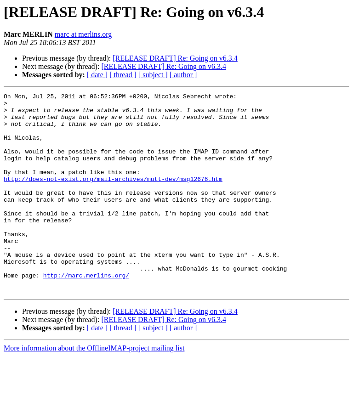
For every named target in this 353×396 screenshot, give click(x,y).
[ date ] (97, 75)
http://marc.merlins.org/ (86, 312)
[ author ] (183, 75)
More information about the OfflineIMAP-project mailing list (94, 388)
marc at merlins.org (83, 34)
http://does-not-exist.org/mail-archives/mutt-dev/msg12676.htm (113, 196)
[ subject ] (153, 75)
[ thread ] (123, 75)
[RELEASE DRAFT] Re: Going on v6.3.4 (175, 58)
